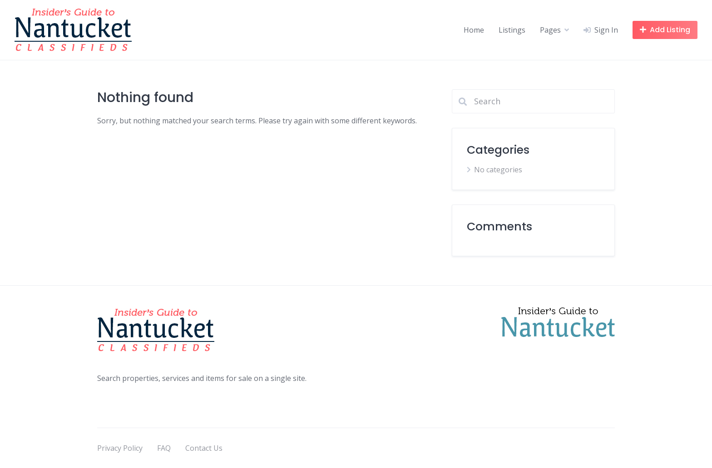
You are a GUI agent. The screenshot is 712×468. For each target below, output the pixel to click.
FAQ (164, 448)
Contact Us (203, 448)
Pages (550, 30)
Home (474, 30)
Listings (512, 30)
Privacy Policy (120, 448)
